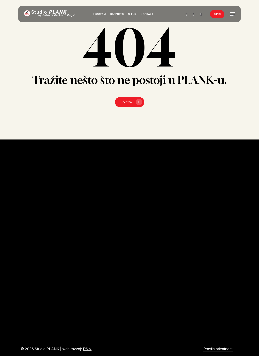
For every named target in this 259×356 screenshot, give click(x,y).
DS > (87, 349)
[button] (232, 14)
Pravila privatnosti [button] (218, 349)
